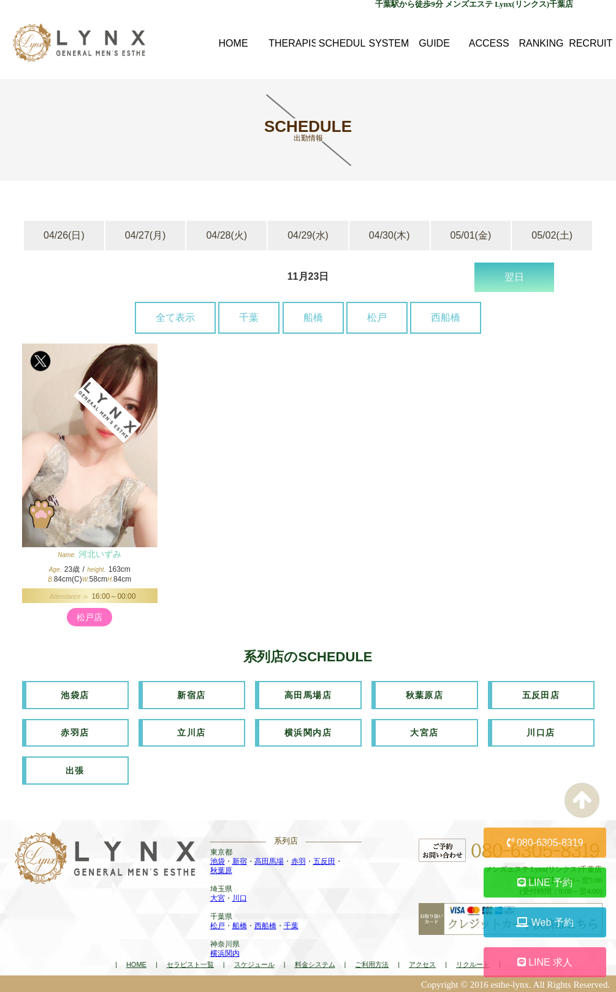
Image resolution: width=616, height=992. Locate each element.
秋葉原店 (425, 694)
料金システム (315, 963)
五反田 (324, 860)
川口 (239, 897)
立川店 (191, 732)
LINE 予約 (544, 882)
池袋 (217, 860)
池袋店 (75, 694)
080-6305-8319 (545, 842)
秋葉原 (221, 869)
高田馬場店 (308, 694)
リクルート (473, 963)
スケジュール (254, 963)
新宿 (239, 860)
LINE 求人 (544, 962)
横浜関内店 (308, 732)
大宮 (217, 897)
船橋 (313, 317)
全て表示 (175, 317)
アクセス (422, 963)
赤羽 (298, 860)
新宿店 (191, 694)
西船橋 (445, 317)
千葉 (249, 317)
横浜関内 (225, 952)
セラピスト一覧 (190, 963)
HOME (136, 963)
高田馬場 (269, 860)
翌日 (514, 277)
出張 (75, 769)
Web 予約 (545, 922)
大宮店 (424, 732)
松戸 (377, 317)
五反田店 (541, 694)
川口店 (541, 732)
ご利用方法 (372, 963)
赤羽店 (75, 732)
